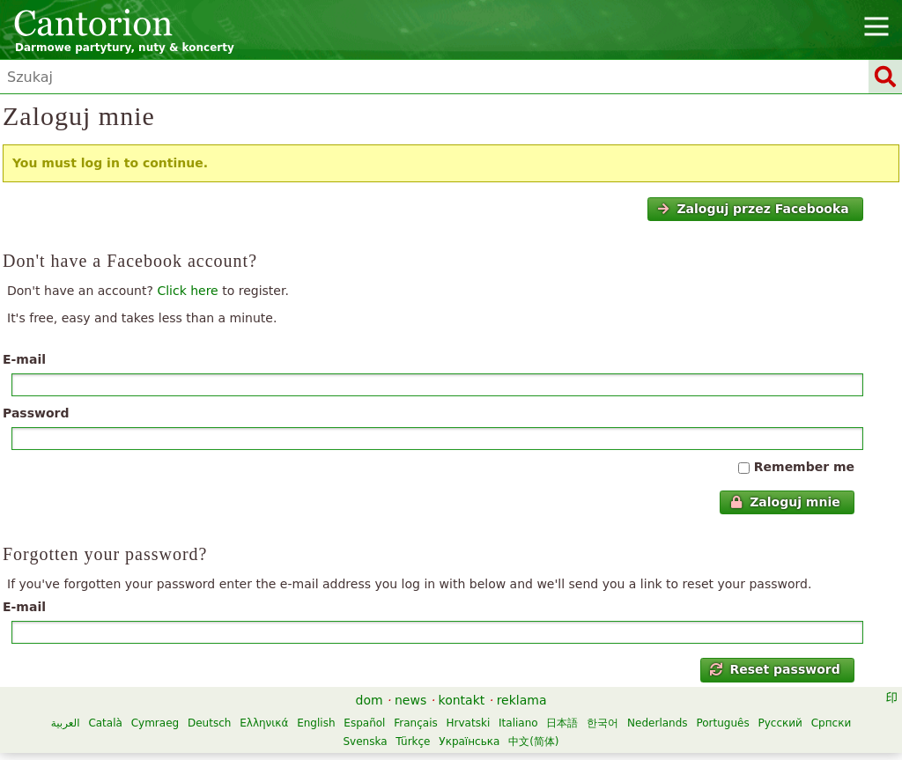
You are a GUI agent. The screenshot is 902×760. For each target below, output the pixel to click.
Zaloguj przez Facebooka (753, 209)
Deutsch (209, 723)
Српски (831, 723)
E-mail (24, 359)
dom (369, 700)
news (410, 700)
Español (364, 723)
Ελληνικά (264, 723)
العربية (65, 723)
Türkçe (413, 741)
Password (36, 413)
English (316, 723)
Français (415, 723)
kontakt (462, 700)
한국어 (602, 723)
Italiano (518, 723)
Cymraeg (155, 723)
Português (722, 723)
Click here (187, 291)
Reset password (775, 669)
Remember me (804, 467)
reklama (522, 700)
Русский (780, 723)
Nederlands (657, 723)
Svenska (365, 741)
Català (105, 723)
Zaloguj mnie (785, 502)
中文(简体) (533, 741)
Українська (469, 741)
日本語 (562, 723)
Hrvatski (469, 723)
